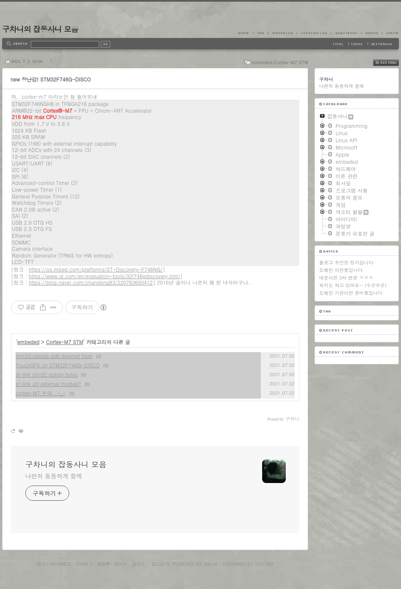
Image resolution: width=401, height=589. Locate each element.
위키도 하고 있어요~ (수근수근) (353, 285)
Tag (260, 33)
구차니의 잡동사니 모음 (40, 29)
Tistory (264, 564)
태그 (40, 564)
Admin (371, 33)
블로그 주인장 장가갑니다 (346, 262)
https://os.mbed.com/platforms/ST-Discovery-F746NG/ (96, 269)
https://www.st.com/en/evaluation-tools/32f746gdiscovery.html (104, 276)
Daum (210, 564)
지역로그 (84, 564)
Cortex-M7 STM (64, 341)
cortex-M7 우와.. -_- (41, 392)
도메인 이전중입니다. (341, 270)
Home (245, 33)
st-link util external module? (48, 383)
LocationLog (314, 33)
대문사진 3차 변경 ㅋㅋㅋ (346, 277)
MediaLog (282, 33)
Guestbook (346, 33)
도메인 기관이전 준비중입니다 (350, 293)
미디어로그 (60, 564)
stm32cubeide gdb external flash (54, 355)
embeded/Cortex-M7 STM (280, 62)
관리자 (120, 564)
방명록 (103, 564)
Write (390, 33)
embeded (28, 341)
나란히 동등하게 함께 (53, 476)
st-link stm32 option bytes (47, 374)
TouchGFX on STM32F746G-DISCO (58, 365)
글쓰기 (138, 564)
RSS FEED (392, 63)
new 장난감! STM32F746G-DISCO (51, 79)
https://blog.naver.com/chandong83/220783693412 (91, 282)
